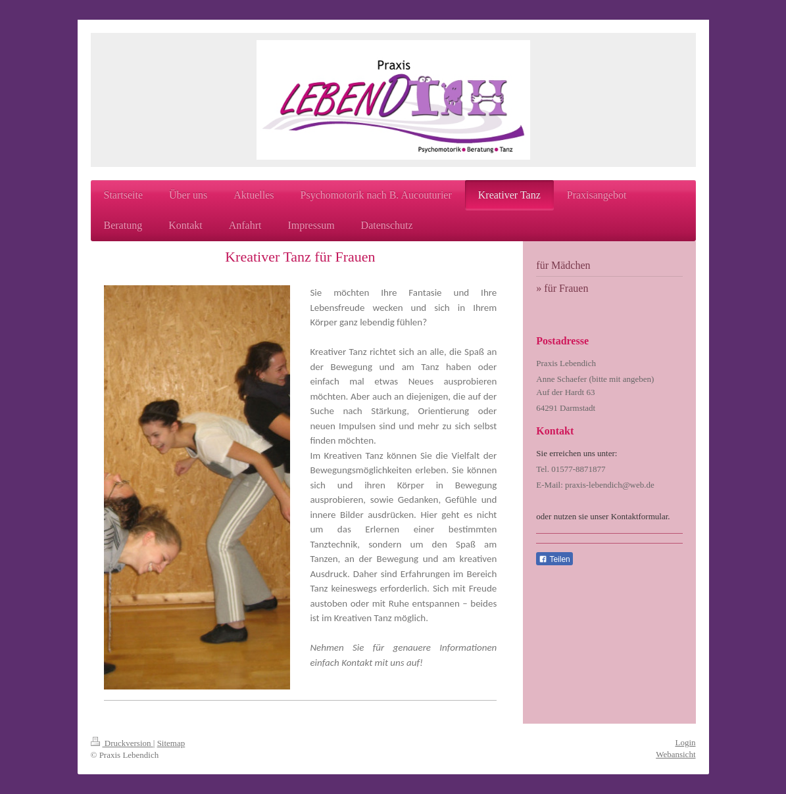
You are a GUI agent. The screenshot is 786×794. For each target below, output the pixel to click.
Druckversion (122, 743)
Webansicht (675, 754)
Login (685, 742)
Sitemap (171, 743)
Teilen (554, 559)
